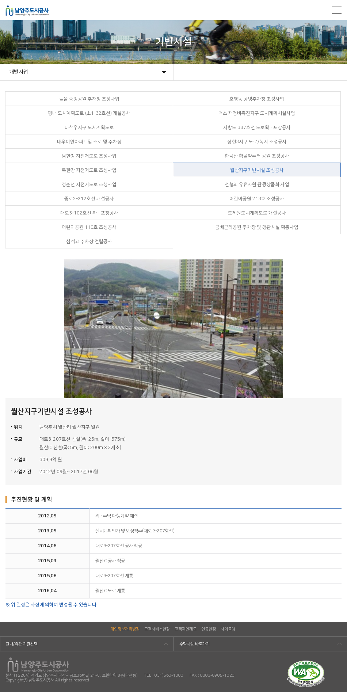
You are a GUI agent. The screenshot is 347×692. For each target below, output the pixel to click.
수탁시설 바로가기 (194, 644)
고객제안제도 (186, 629)
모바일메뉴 (337, 10)
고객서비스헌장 (157, 629)
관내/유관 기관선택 (22, 644)
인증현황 (208, 629)
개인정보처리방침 (125, 629)
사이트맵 (228, 629)
